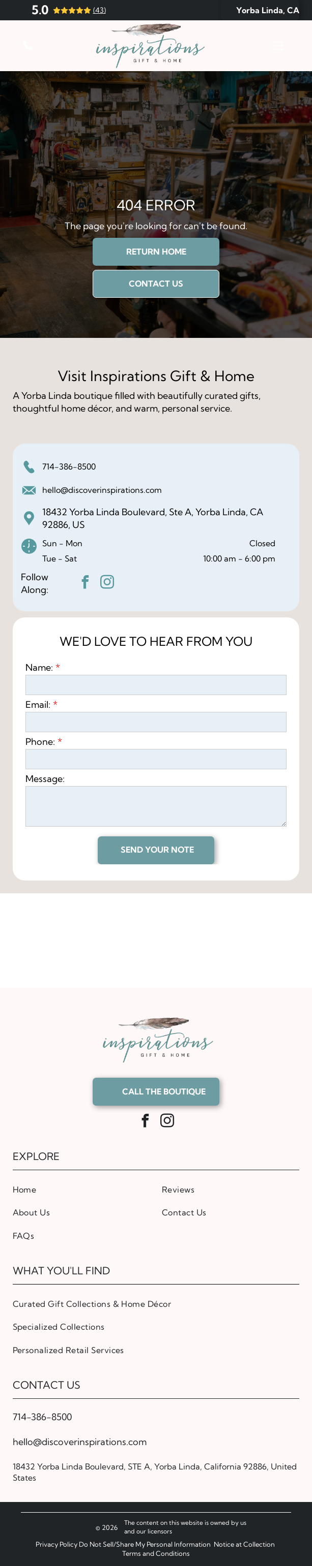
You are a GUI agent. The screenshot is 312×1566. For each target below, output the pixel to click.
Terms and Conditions (156, 1553)
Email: (37, 704)
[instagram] (107, 583)
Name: (39, 667)
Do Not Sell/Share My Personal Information (145, 1544)
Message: (45, 779)
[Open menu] (278, 46)
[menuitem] (82, 1189)
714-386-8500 (69, 466)
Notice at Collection (244, 1544)
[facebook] (85, 583)
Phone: (40, 741)
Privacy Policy (56, 1544)
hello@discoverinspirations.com (102, 490)
